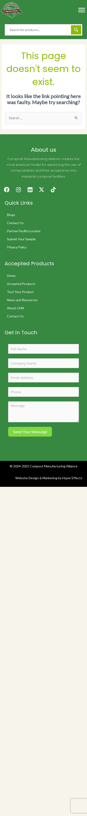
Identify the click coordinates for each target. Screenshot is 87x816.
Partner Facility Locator (24, 231)
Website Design (27, 478)
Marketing (49, 478)
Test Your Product (20, 292)
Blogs (11, 215)
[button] (6, 189)
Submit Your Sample (21, 239)
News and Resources (22, 300)
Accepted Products (21, 284)
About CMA (15, 308)
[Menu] (81, 10)
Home (11, 276)
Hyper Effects (72, 478)
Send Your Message (30, 431)
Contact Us (15, 223)
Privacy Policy (17, 247)
